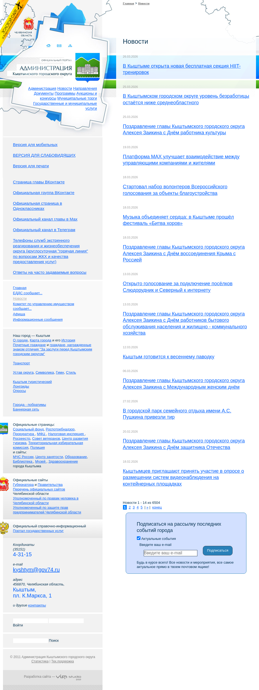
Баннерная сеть (26, 409)
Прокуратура (24, 434)
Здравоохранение (63, 461)
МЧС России (23, 457)
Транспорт (21, 363)
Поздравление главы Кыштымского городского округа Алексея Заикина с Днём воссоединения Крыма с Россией (184, 253)
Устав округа (23, 372)
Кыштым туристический (32, 382)
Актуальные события (156, 539)
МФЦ (41, 434)
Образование (76, 457)
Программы (65, 93)
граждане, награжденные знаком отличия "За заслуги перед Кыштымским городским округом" (52, 349)
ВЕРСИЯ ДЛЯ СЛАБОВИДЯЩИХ (44, 155)
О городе (20, 340)
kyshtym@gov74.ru (36, 570)
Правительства (50, 485)
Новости (64, 88)
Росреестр (21, 438)
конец (157, 507)
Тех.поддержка (62, 661)
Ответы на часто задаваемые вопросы (49, 272)
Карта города (40, 340)
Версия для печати (31, 165)
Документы (44, 93)
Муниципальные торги (77, 98)
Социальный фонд (28, 429)
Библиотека (23, 461)
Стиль (71, 372)
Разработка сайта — (52, 677)
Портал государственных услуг (38, 531)
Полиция (37, 447)
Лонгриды (21, 386)
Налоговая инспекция (66, 434)
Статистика (40, 661)
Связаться (59, 45)
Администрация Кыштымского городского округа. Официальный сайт (56, 67)
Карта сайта (70, 45)
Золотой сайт (14, 24)
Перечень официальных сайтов (39, 489)
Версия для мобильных (35, 144)
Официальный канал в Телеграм (44, 229)
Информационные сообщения (38, 319)
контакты (37, 605)
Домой (49, 45)
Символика (44, 372)
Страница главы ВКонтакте (39, 182)
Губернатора (23, 485)
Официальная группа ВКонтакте (43, 192)
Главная (128, 3)
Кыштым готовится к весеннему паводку (169, 356)
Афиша (19, 314)
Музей (40, 461)
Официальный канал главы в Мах (45, 219)
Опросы (19, 391)
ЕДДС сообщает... (28, 293)
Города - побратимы (29, 405)
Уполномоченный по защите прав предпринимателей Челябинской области (47, 509)
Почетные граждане (29, 345)
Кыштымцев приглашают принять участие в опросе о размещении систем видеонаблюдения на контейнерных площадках (183, 477)
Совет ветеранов (46, 438)
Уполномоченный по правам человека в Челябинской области (46, 500)
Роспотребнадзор (60, 429)
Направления (85, 88)
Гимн (60, 372)
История (68, 340)
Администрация (42, 88)
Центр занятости (49, 457)
